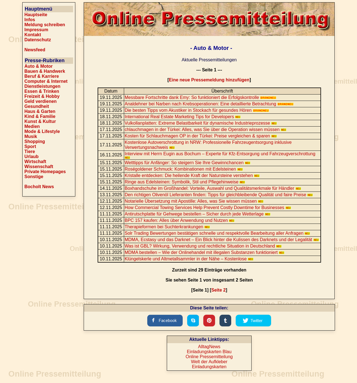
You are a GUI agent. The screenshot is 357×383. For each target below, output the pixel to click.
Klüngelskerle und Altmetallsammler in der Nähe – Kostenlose (189, 258)
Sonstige (34, 176)
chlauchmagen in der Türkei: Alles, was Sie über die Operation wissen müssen (205, 129)
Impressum (36, 29)
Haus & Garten (40, 111)
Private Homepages (45, 171)
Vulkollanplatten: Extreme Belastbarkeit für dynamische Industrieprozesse (201, 123)
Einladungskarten (209, 366)
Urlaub (32, 156)
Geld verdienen (41, 101)
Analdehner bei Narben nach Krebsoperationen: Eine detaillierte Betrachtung (209, 103)
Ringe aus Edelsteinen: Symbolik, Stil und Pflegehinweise (185, 182)
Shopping (35, 141)
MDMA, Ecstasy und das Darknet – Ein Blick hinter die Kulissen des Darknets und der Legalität (222, 239)
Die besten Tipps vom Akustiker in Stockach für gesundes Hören (197, 110)
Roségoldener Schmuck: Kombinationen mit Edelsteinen (184, 169)
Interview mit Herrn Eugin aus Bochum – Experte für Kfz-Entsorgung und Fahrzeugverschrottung (220, 155)
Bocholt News (39, 186)
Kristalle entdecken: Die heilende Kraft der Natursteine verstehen (192, 175)
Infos (30, 19)
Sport (30, 146)
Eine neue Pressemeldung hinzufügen (209, 79)
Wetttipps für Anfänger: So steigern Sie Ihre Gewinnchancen (187, 162)
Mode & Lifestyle (42, 131)
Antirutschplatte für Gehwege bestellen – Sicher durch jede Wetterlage (197, 214)
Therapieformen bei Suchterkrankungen (167, 226)
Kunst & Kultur (40, 121)
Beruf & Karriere (42, 76)
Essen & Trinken (42, 91)
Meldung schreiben (45, 24)
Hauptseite (36, 14)
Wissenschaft (39, 166)
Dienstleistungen (43, 86)
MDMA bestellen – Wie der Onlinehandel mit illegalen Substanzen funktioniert (204, 252)
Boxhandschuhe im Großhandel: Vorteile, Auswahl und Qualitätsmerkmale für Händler (213, 188)
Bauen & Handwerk (45, 71)
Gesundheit (37, 106)
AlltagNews (209, 346)
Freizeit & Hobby (42, 96)
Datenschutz (38, 39)
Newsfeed (35, 49)
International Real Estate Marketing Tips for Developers (183, 116)
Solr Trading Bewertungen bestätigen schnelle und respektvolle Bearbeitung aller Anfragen (217, 233)
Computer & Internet (46, 81)
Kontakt (33, 34)
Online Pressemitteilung (209, 356)
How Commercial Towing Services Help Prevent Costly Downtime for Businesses (208, 207)
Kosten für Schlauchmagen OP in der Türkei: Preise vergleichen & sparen (201, 136)
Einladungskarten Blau (209, 351)
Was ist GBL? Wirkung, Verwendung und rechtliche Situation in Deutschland (203, 246)
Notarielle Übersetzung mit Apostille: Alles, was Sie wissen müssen (194, 201)
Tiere (30, 151)
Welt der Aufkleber (209, 361)
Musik (31, 136)
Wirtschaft (35, 161)
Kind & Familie (40, 116)
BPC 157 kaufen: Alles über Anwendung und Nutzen (179, 220)
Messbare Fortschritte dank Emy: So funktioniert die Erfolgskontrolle (200, 97)
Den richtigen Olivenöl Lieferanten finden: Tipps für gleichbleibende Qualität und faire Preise (219, 194)
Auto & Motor (39, 66)
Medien (32, 126)
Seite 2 (218, 290)
